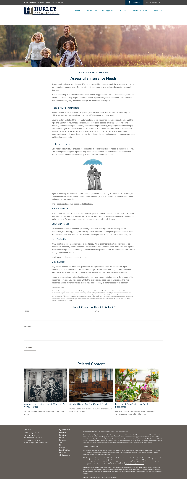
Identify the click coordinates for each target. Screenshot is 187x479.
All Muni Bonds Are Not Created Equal (88, 404)
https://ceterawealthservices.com (134, 464)
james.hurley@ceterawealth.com (36, 442)
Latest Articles (64, 450)
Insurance (63, 440)
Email (97, 311)
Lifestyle (62, 447)
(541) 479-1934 (153, 2)
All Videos (63, 452)
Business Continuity (111, 477)
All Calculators (64, 455)
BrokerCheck (124, 431)
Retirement (63, 432)
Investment (63, 435)
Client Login (134, 2)
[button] (77, 10)
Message (27, 326)
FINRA (85, 452)
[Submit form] (30, 348)
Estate (61, 437)
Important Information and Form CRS (93, 477)
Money (61, 445)
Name (26, 311)
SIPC (88, 452)
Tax (60, 442)
